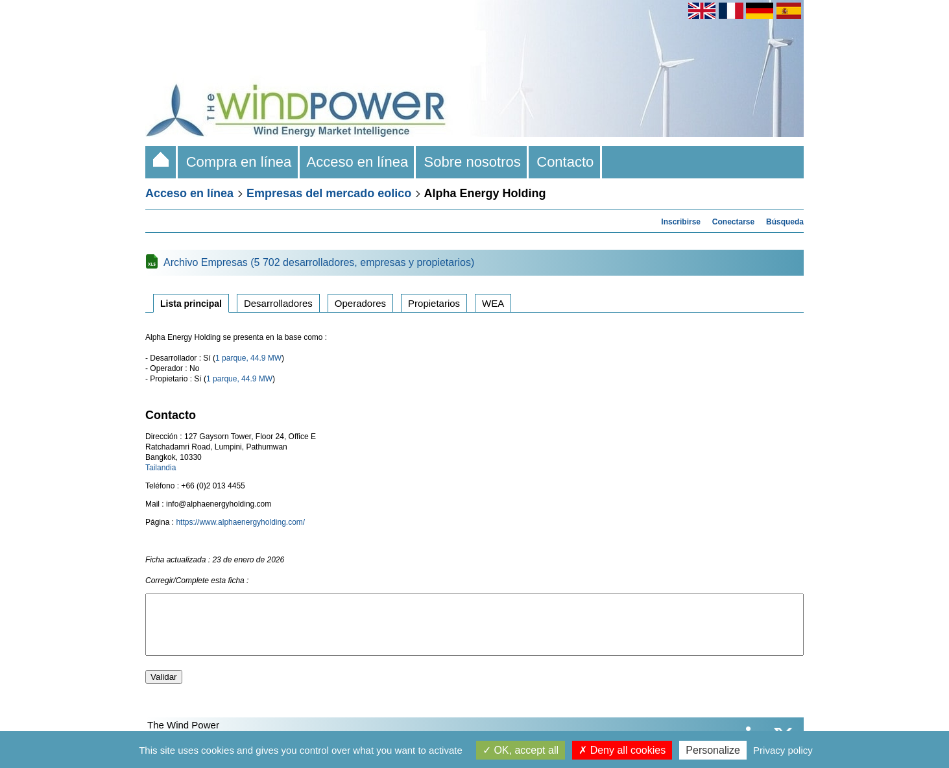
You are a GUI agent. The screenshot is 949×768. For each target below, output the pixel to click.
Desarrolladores (278, 303)
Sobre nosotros (472, 162)
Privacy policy (783, 750)
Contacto (565, 162)
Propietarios (434, 303)
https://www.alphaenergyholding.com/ (240, 522)
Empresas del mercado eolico (328, 193)
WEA (493, 303)
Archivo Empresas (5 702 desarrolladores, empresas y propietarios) (318, 262)
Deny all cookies (622, 750)
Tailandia (160, 467)
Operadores (360, 303)
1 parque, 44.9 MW (248, 358)
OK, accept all (521, 750)
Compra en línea (238, 162)
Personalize (713, 750)
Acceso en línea (358, 162)
